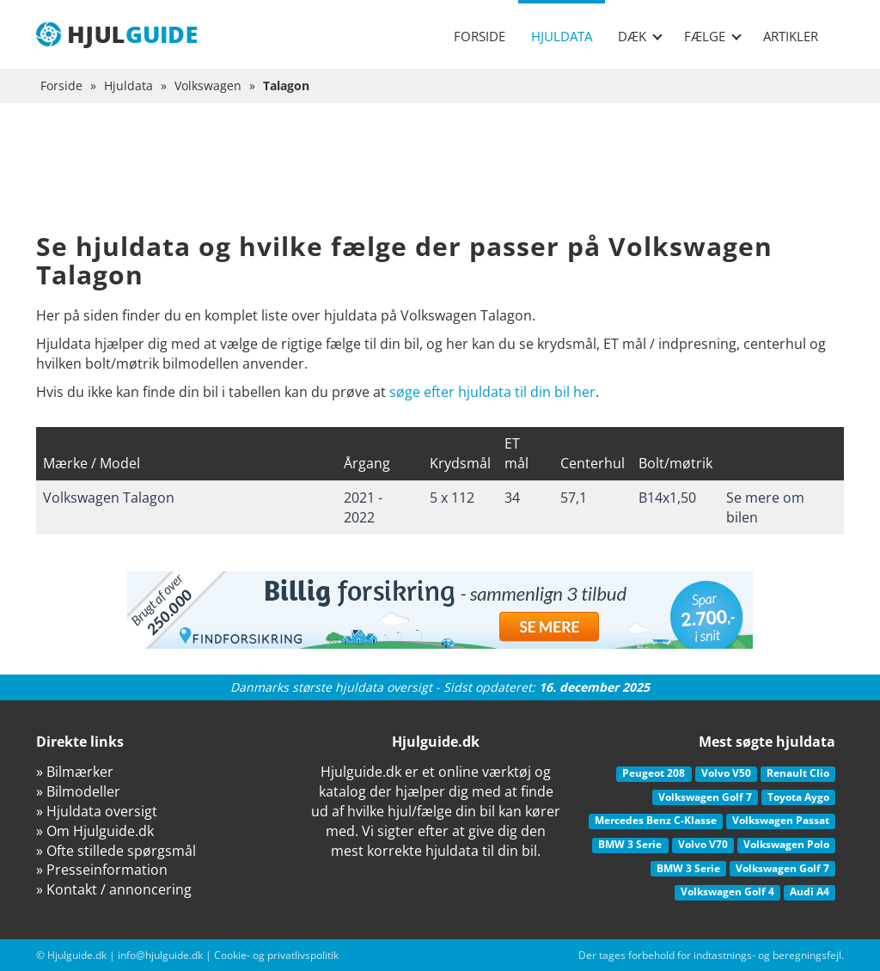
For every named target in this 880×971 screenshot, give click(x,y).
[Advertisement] (440, 180)
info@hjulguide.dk (160, 955)
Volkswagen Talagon (108, 497)
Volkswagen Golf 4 (727, 891)
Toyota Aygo (798, 797)
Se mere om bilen (765, 507)
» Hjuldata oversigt (96, 811)
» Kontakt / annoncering (114, 889)
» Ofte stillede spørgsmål (116, 850)
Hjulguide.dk (77, 955)
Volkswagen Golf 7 (705, 797)
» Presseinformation (102, 869)
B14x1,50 (667, 497)
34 (512, 497)
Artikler (790, 36)
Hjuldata (561, 36)
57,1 (573, 497)
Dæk (640, 36)
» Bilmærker (74, 771)
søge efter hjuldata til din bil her (492, 391)
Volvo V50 (726, 773)
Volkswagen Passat (780, 820)
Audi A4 (809, 891)
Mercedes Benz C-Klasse (656, 820)
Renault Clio (798, 773)
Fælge (713, 36)
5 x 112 (452, 497)
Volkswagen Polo (786, 844)
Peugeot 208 (653, 773)
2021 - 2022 (363, 507)
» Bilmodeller (78, 791)
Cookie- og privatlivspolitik (276, 955)
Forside (479, 36)
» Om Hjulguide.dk (95, 830)
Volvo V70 (703, 844)
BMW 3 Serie (630, 844)
